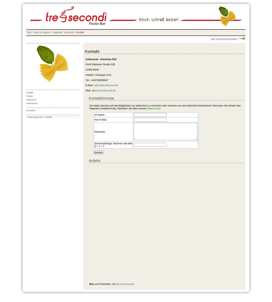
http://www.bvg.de (124, 287)
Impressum (31, 100)
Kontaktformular (101, 98)
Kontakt (80, 32)
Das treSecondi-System (228, 39)
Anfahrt (94, 164)
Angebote (57, 32)
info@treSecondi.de (107, 85)
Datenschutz (32, 103)
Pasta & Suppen (42, 32)
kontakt (48, 117)
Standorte (69, 32)
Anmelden (31, 110)
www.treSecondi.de (105, 90)
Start (29, 32)
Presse (29, 96)
